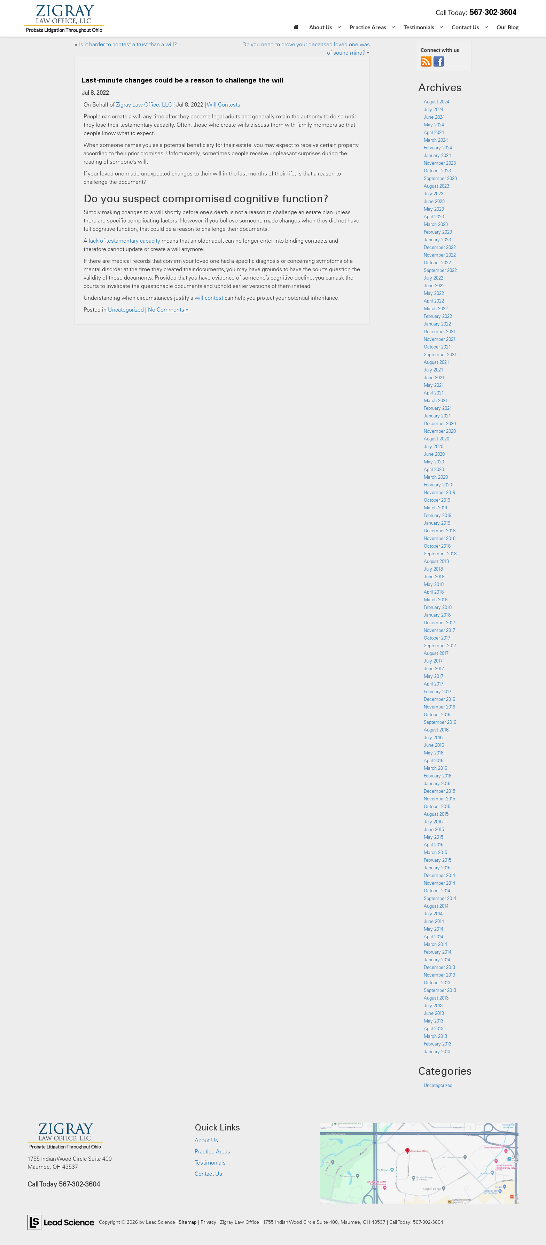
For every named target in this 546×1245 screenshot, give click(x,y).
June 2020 (434, 454)
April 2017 (433, 684)
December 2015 (439, 791)
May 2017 (433, 676)
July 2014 (433, 913)
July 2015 (433, 821)
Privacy (208, 1222)
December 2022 (440, 247)
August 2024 (436, 101)
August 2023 (436, 186)
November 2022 (440, 255)
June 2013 (434, 1013)
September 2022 (440, 270)
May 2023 (434, 209)
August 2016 (436, 730)
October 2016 (437, 714)
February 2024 (438, 147)
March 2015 (435, 852)
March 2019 (435, 507)
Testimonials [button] (419, 27)
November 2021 (440, 339)
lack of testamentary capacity (124, 240)
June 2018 (434, 576)
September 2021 (440, 354)
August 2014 (436, 906)
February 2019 (437, 515)
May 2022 (434, 293)
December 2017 (439, 622)
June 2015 (434, 829)
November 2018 (439, 538)
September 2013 (440, 990)
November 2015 (439, 798)
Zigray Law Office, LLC (144, 104)
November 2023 (440, 163)
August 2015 (436, 814)
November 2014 (439, 883)
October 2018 (437, 546)
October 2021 (437, 347)
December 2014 (439, 875)
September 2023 (440, 178)
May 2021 (434, 385)
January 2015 (437, 867)
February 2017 (437, 691)
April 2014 (433, 936)
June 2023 (434, 201)
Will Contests (223, 104)
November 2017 (439, 630)
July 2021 (433, 370)
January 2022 (437, 324)
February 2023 (438, 232)
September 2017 (440, 645)
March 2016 (435, 768)
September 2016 (440, 722)
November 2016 (439, 707)
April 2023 (434, 216)
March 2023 (436, 224)
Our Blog (507, 27)
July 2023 (433, 193)
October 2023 (437, 170)
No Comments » (168, 309)
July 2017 (433, 661)
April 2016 (433, 760)
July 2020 (433, 446)
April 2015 (433, 844)
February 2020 (438, 484)
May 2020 (434, 461)
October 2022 (437, 262)
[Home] (296, 27)
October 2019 (437, 500)
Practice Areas (212, 1151)
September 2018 (440, 553)
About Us (206, 1140)
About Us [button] (320, 27)
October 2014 (437, 890)
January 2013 (437, 1051)
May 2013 (433, 1021)
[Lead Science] (61, 1221)
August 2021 (436, 362)
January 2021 (437, 415)
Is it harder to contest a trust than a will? (128, 44)
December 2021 (440, 331)
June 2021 (434, 377)
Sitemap (188, 1222)
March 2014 (435, 944)
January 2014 (437, 959)
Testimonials (210, 1162)
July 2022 (433, 278)
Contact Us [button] (465, 27)
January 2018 (437, 615)
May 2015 (433, 837)
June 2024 (434, 117)
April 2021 (434, 393)
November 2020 (440, 431)
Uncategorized (126, 309)
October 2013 (437, 982)
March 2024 (436, 140)
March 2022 (436, 308)
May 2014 (433, 929)
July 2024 (433, 109)
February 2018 (438, 607)
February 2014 (437, 952)
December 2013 (439, 967)
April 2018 (434, 592)
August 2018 (436, 561)
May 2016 (433, 752)
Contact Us (208, 1173)
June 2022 (434, 285)
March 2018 (435, 599)
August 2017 (436, 653)
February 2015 (437, 860)
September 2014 (440, 898)
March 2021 (436, 400)
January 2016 (437, 783)
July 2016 (433, 737)
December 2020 (440, 423)
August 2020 (436, 438)
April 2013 (433, 1028)
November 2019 (439, 492)
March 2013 (435, 1036)
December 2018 (439, 530)
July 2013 (433, 1005)
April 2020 (434, 469)
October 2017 (437, 638)
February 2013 (437, 1044)
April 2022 (434, 301)
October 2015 (437, 806)
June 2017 (434, 668)
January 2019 (437, 523)
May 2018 (434, 584)
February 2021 (438, 408)
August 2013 (436, 998)
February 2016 (437, 775)
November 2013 (439, 975)
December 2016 (439, 699)
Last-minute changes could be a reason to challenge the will (182, 80)
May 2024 (434, 124)
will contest (209, 297)
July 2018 (433, 569)
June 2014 (434, 921)
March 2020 (436, 477)
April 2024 (434, 132)
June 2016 (434, 745)
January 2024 (437, 155)
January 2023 (437, 239)
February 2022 (438, 316)
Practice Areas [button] (368, 27)
